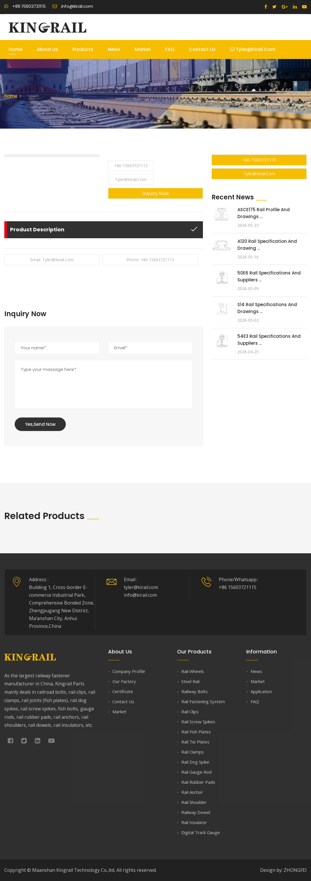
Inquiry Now (155, 193)
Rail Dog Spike (195, 762)
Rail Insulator (194, 822)
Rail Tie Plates (195, 742)
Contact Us (202, 49)
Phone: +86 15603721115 (150, 259)
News (114, 49)
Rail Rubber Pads (198, 782)
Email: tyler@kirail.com (52, 259)
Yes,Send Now (40, 424)
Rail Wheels (192, 671)
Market (143, 49)
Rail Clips (190, 711)
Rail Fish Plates (196, 732)
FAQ (169, 49)
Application (261, 691)
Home (15, 49)
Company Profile (128, 671)
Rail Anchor (192, 792)
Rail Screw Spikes (198, 721)
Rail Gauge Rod (196, 772)
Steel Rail (190, 681)
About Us (47, 49)
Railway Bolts (194, 691)
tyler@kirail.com (252, 49)
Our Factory (124, 681)
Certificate (122, 691)
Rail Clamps (192, 752)
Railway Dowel (195, 812)
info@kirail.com (73, 6)
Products (82, 49)
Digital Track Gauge (200, 832)
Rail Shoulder (194, 802)
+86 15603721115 (25, 6)
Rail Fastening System (203, 701)
